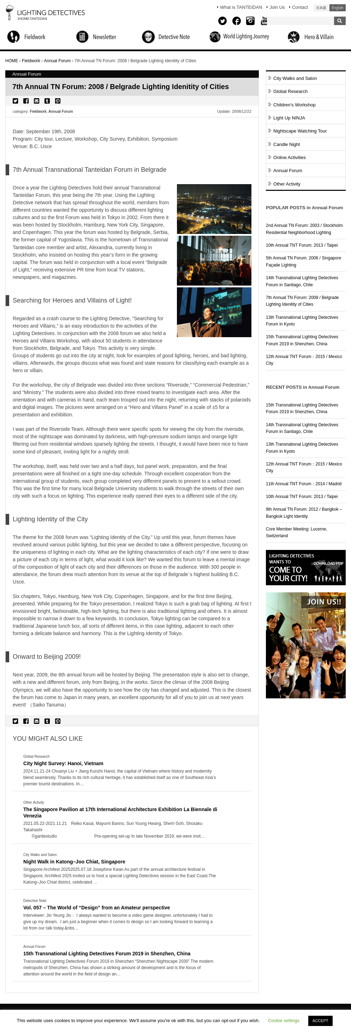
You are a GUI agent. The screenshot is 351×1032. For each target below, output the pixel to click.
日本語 (321, 7)
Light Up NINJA (289, 118)
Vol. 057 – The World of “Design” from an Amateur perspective (96, 907)
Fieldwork (38, 111)
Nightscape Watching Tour (300, 131)
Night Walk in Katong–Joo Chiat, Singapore (74, 861)
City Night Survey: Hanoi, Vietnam (63, 763)
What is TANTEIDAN (241, 7)
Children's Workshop (294, 104)
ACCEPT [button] (320, 1021)
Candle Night (286, 144)
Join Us (277, 7)
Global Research (290, 91)
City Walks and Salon (295, 78)
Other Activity (287, 184)
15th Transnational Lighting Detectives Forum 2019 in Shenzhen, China (106, 953)
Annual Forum (60, 111)
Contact (300, 7)
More (120, 777)
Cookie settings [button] (283, 1020)
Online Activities (289, 157)
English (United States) (337, 7)
